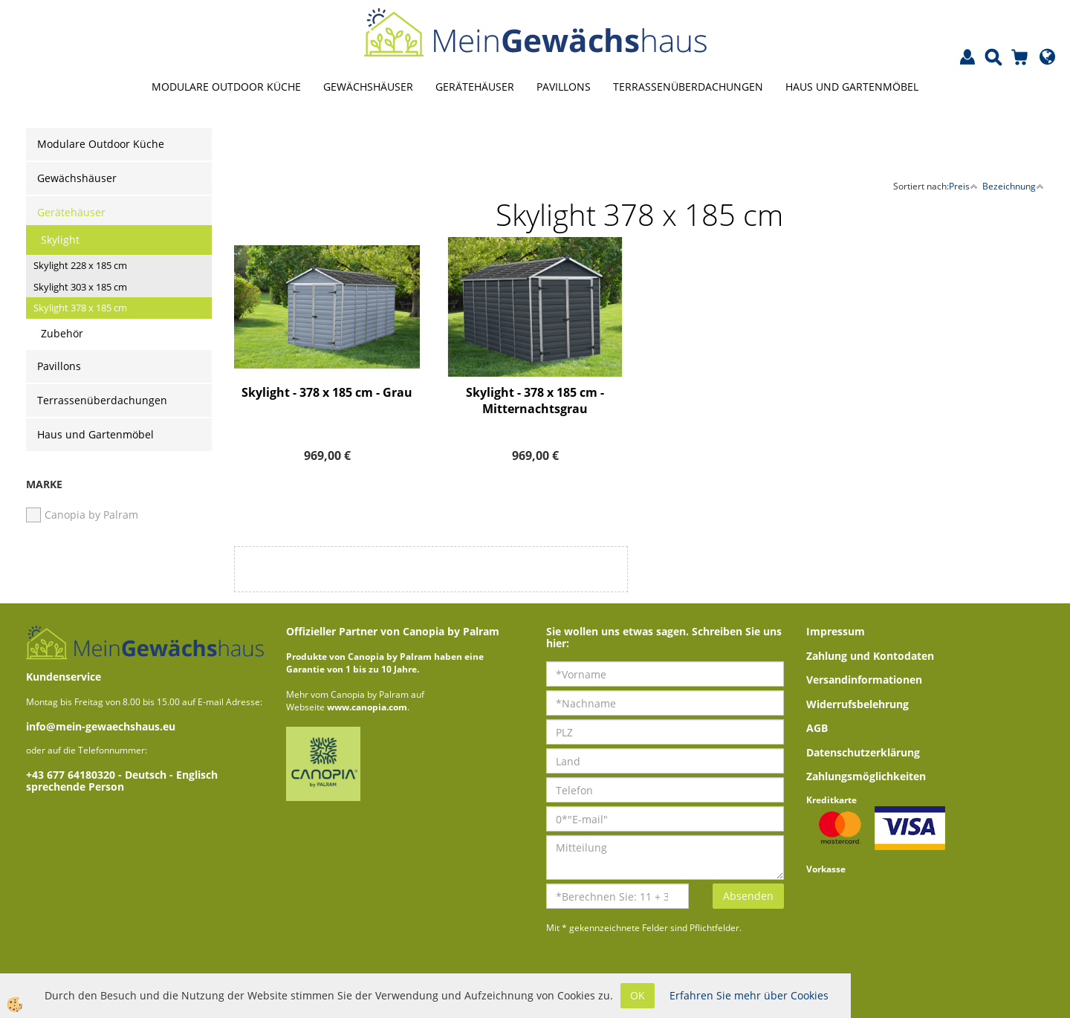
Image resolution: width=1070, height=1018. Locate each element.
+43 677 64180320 (72, 775)
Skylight (60, 240)
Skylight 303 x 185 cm (80, 287)
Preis (963, 186)
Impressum (835, 631)
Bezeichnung (1013, 186)
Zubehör (62, 333)
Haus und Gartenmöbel (851, 87)
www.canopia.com (367, 707)
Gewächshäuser (368, 87)
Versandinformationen (864, 679)
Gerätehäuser (474, 87)
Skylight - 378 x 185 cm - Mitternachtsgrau (535, 401)
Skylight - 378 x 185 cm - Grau (326, 392)
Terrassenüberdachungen (688, 87)
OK (637, 995)
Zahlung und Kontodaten (870, 656)
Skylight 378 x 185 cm (80, 307)
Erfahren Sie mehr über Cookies (749, 995)
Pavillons (563, 87)
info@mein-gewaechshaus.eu (100, 726)
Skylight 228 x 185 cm (80, 265)
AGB (817, 728)
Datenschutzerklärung (863, 752)
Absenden (748, 896)
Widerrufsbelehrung (857, 704)
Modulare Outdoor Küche (226, 87)
